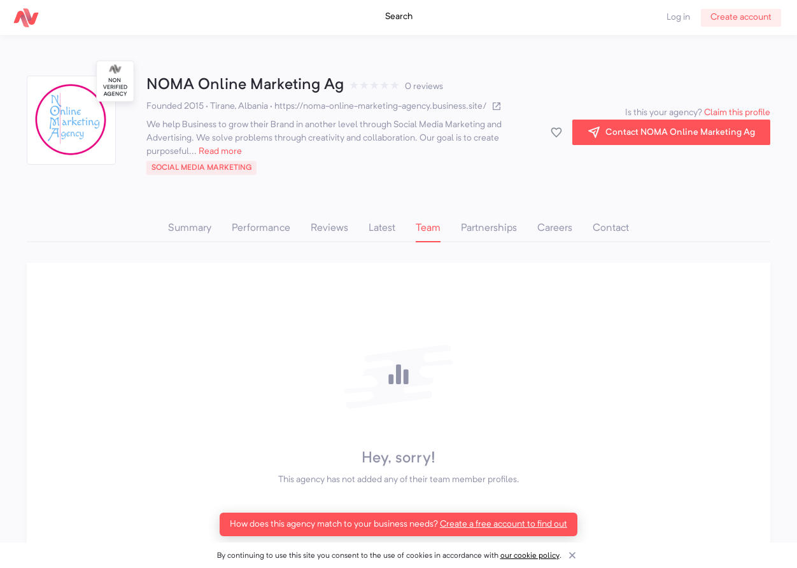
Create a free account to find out (503, 524)
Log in (678, 17)
